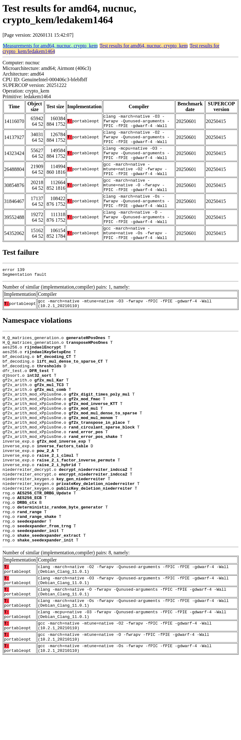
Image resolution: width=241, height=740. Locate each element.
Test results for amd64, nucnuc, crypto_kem (143, 45)
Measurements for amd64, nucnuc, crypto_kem (50, 45)
